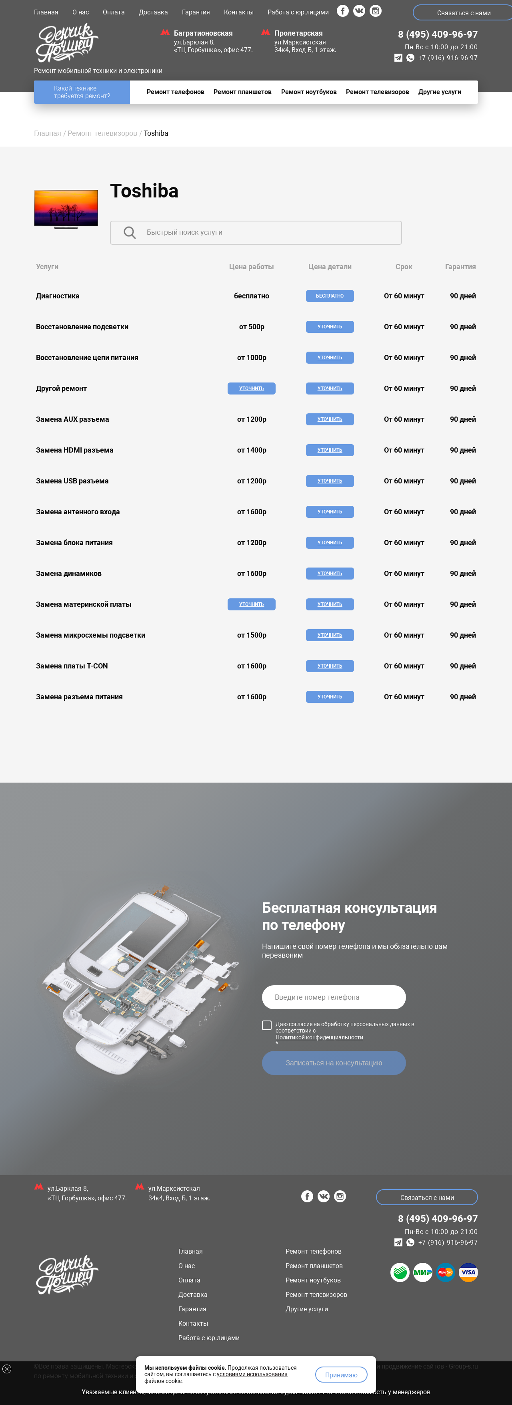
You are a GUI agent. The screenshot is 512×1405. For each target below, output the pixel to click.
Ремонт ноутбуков (313, 1280)
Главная (46, 12)
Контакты (239, 12)
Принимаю (341, 1375)
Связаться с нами (427, 1198)
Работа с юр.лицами (298, 12)
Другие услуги (307, 1309)
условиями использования (252, 1374)
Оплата (114, 12)
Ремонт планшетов (314, 1266)
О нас (80, 12)
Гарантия (196, 12)
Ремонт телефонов (314, 1251)
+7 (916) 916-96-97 (448, 58)
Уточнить (330, 327)
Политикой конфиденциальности (319, 1037)
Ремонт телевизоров (102, 133)
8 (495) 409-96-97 (438, 34)
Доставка (153, 12)
